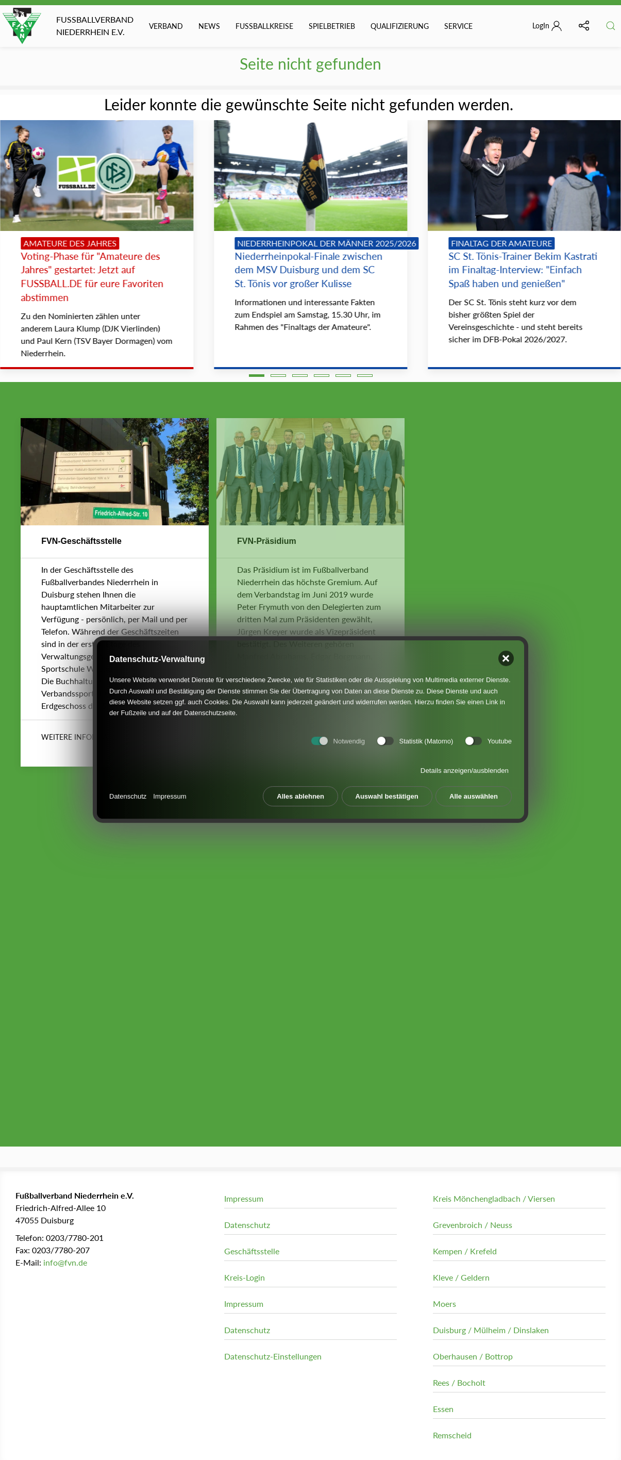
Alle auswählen (473, 791)
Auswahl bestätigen (387, 791)
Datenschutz (127, 790)
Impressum (169, 790)
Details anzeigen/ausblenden (465, 765)
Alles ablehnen (300, 791)
